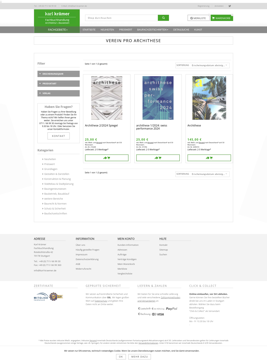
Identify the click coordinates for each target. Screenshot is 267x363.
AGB (78, 264)
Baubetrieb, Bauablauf (56, 193)
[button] (57, 29)
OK (121, 356)
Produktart (49, 83)
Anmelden (219, 6)
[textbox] (120, 18)
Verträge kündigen (127, 259)
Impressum (82, 254)
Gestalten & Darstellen (56, 174)
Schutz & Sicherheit (55, 208)
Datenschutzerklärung (87, 259)
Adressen (122, 249)
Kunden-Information (127, 244)
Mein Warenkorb (126, 264)
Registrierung (203, 6)
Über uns (80, 244)
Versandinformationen (148, 343)
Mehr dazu (139, 356)
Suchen (163, 254)
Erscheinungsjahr (53, 73)
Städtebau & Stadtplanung (59, 183)
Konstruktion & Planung (57, 178)
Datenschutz (101, 300)
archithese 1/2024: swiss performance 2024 (151, 127)
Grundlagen (50, 169)
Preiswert (49, 164)
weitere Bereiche (53, 198)
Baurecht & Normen (55, 203)
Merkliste (122, 268)
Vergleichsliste (124, 273)
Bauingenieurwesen (55, 188)
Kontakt (58, 136)
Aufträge (121, 254)
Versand (99, 142)
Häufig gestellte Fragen (87, 249)
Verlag (46, 93)
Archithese (194, 125)
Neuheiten (50, 159)
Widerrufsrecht (83, 268)
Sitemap (163, 249)
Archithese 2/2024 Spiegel (101, 125)
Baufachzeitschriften (55, 213)
